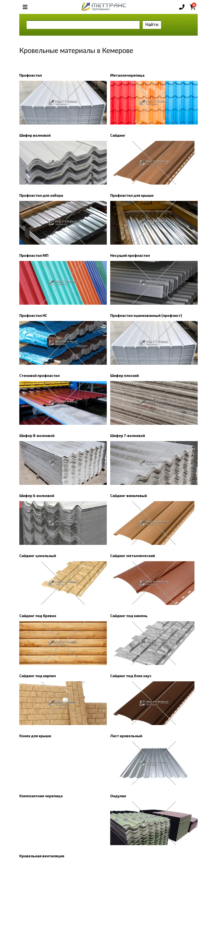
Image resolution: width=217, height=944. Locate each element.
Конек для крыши (35, 736)
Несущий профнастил (130, 255)
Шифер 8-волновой (36, 435)
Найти (152, 24)
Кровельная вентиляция (41, 856)
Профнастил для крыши (131, 195)
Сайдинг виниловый (128, 495)
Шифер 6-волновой (36, 495)
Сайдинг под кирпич (37, 676)
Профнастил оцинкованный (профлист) (146, 315)
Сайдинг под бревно (37, 615)
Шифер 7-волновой (127, 435)
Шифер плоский (124, 375)
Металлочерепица (127, 75)
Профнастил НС (33, 315)
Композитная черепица (41, 796)
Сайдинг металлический (132, 555)
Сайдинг (118, 135)
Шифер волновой (35, 135)
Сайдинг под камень (129, 615)
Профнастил (30, 75)
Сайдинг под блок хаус (131, 676)
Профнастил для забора (41, 195)
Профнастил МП (33, 255)
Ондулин (118, 796)
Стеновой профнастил (39, 375)
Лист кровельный (126, 736)
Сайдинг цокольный (37, 555)
